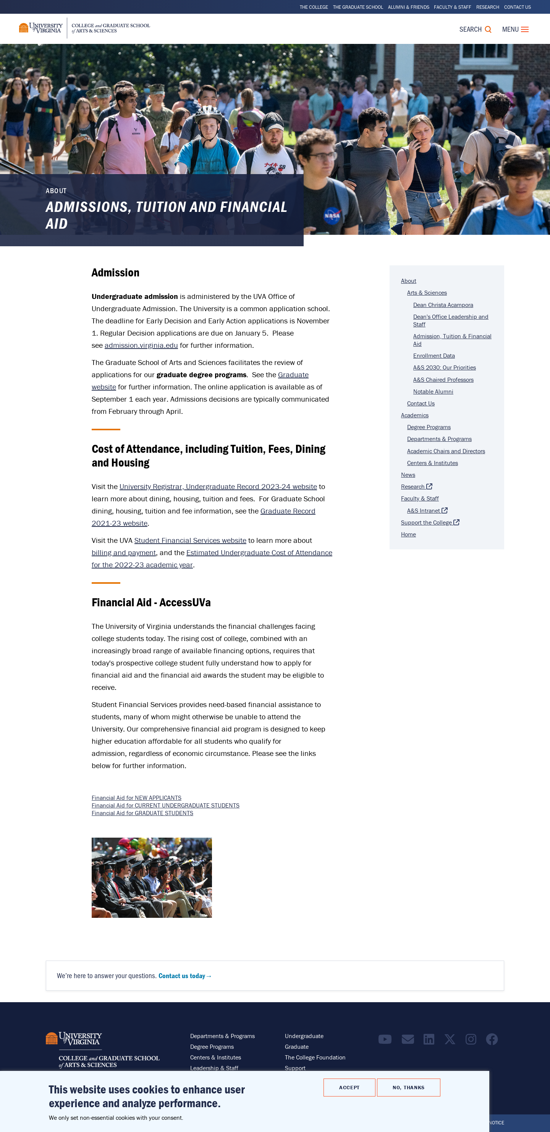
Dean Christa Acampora (443, 304)
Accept (349, 1087)
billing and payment (124, 552)
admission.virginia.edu (141, 345)
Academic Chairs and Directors (446, 451)
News (408, 474)
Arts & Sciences (427, 292)
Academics (415, 415)
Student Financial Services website (190, 540)
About (408, 280)
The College (314, 7)
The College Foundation (315, 1057)
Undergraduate (304, 1036)
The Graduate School (358, 7)
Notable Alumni (433, 391)
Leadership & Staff (214, 1068)
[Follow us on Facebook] (494, 1041)
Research (487, 7)
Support (295, 1068)
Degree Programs (429, 427)
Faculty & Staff (452, 7)
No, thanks (409, 1087)
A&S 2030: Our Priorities (444, 367)
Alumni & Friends (408, 7)
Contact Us (517, 7)
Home (408, 534)
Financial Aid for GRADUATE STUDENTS (142, 813)
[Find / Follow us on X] (452, 1041)
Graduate (297, 1046)
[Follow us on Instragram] (473, 1041)
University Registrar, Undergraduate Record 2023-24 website (218, 486)
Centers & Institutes (432, 463)
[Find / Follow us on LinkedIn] (431, 1041)
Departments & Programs (439, 438)
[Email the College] (410, 1041)
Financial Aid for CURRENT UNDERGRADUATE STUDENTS (165, 805)
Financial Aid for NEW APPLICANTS (136, 797)
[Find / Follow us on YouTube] (387, 1041)
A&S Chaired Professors (443, 379)
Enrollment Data (434, 355)
